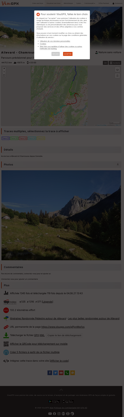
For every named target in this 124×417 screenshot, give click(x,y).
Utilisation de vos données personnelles (55, 41)
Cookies (43, 44)
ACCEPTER (67, 54)
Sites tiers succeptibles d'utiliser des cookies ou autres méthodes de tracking (61, 47)
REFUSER (56, 54)
